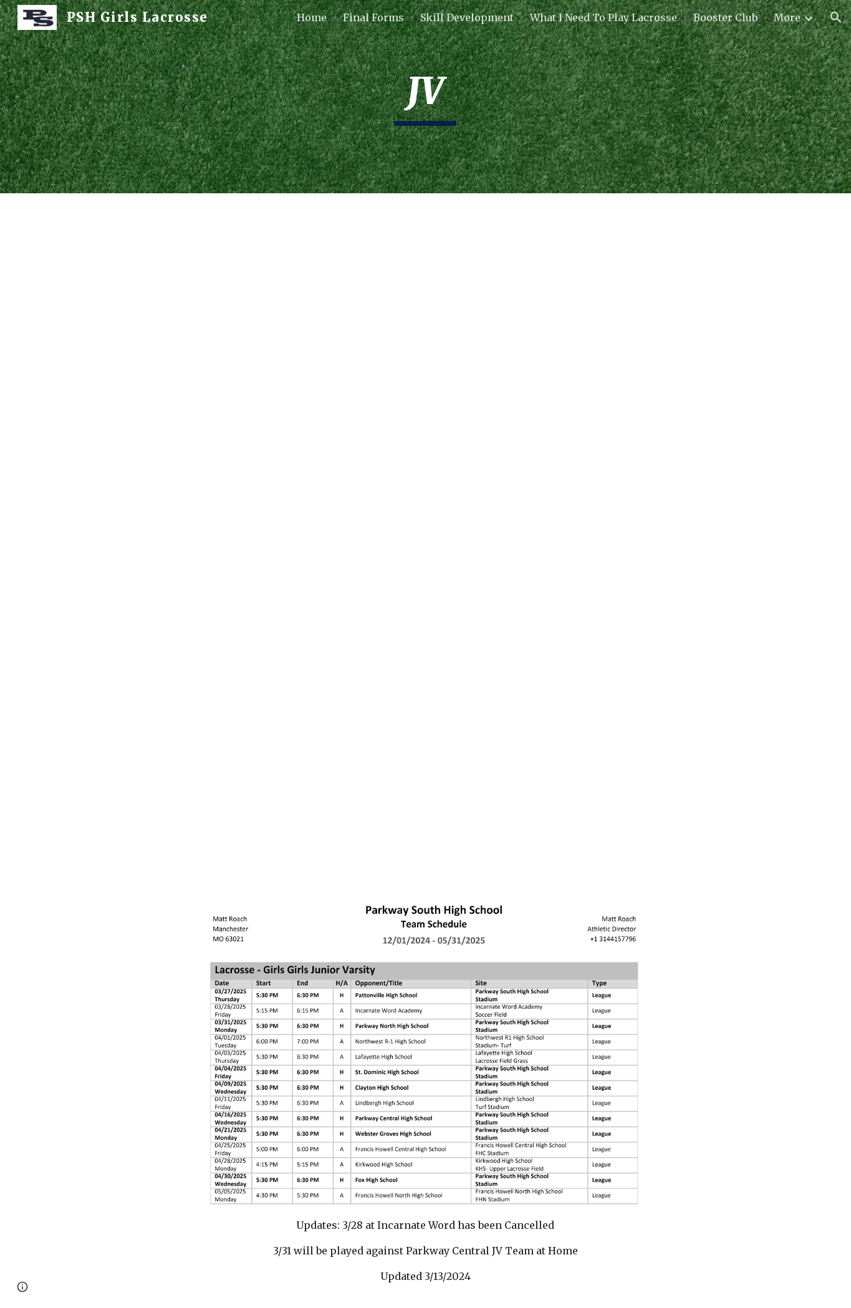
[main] (426, 96)
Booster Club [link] (725, 17)
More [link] (787, 17)
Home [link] (312, 17)
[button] (836, 17)
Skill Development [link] (467, 17)
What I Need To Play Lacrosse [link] (603, 17)
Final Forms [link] (373, 17)
